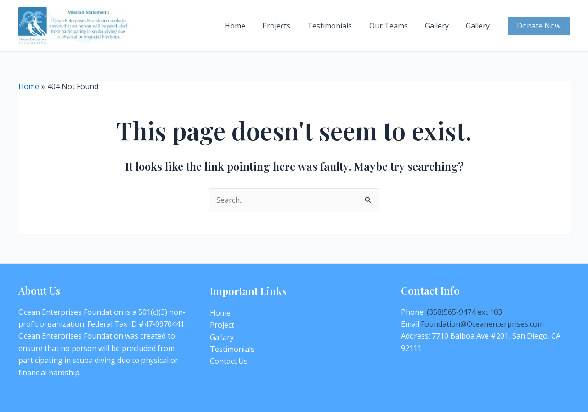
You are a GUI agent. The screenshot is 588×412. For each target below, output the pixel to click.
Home (248, 26)
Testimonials (338, 26)
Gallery (440, 26)
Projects (287, 26)
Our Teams (394, 26)
